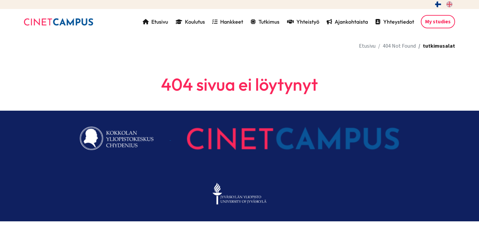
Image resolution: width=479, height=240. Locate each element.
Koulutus (190, 21)
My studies (438, 21)
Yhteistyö (303, 21)
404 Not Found (399, 46)
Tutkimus (264, 21)
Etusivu (155, 21)
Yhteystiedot (394, 21)
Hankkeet (227, 21)
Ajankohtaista (347, 21)
